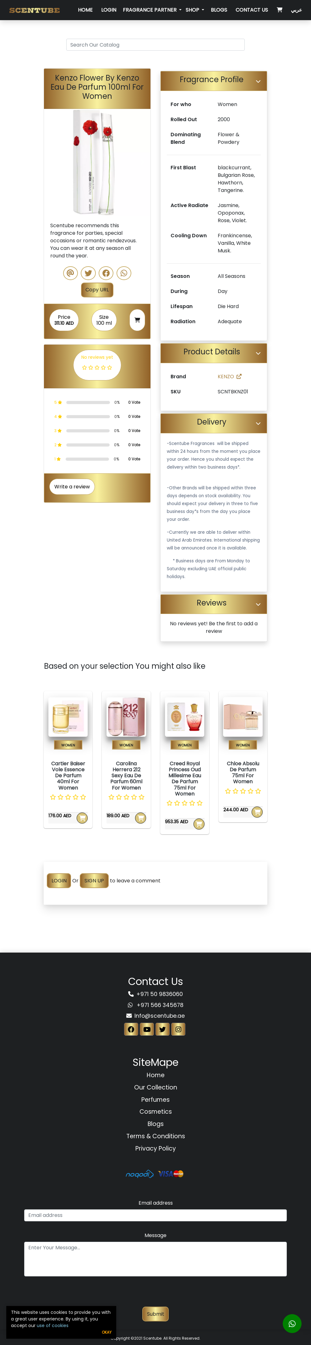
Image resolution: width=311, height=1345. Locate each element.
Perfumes (155, 1099)
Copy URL (97, 289)
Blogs (219, 10)
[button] (52, 162)
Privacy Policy (155, 1148)
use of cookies (52, 1325)
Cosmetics (155, 1111)
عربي (296, 10)
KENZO (230, 376)
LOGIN (59, 880)
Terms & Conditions (155, 1136)
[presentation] (155, 1294)
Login (108, 10)
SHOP (193, 10)
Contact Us (252, 10)
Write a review (72, 486)
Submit (155, 1314)
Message (155, 1235)
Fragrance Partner (150, 10)
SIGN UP (94, 880)
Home (85, 10)
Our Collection (155, 1087)
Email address (156, 1203)
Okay (107, 1332)
